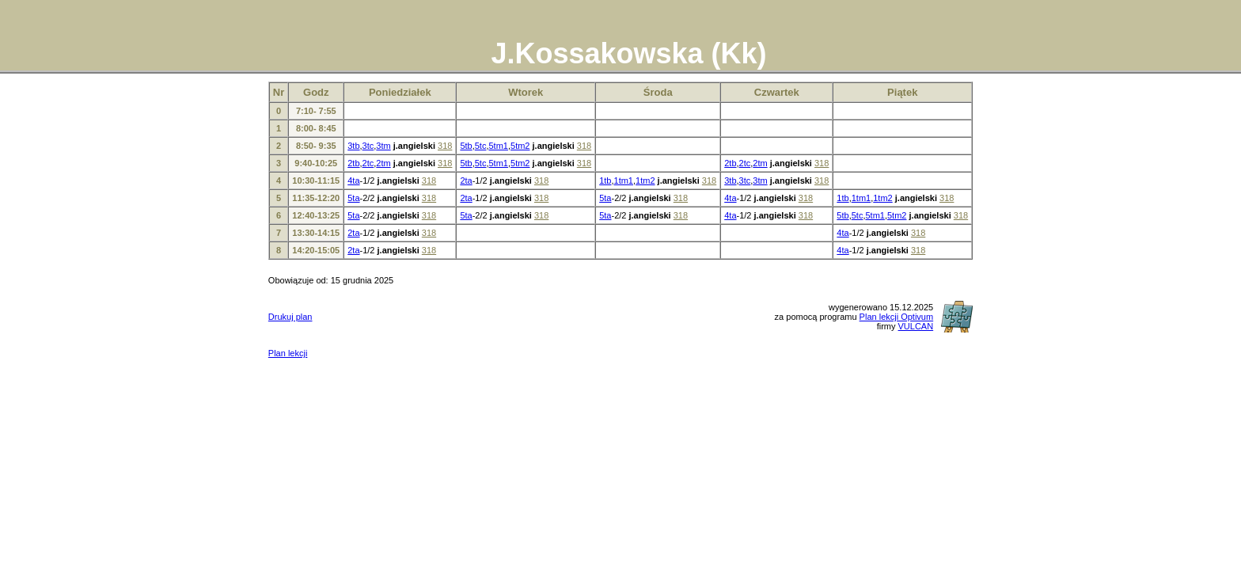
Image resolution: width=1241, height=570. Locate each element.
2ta (466, 180)
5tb (466, 145)
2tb (353, 163)
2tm (383, 163)
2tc (368, 163)
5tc (481, 145)
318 (445, 145)
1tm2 (645, 180)
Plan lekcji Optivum (897, 316)
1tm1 (623, 180)
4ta (353, 180)
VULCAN (916, 326)
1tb (605, 180)
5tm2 (519, 145)
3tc (368, 145)
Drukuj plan (290, 316)
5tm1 (497, 145)
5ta (353, 198)
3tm (383, 145)
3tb (353, 145)
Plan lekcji (288, 353)
